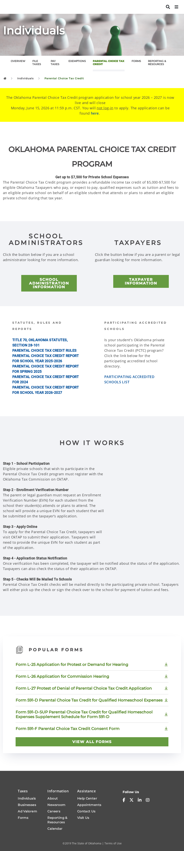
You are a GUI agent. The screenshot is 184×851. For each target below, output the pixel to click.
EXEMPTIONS (77, 61)
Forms (23, 818)
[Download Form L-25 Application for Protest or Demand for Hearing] (92, 664)
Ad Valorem (27, 811)
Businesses (27, 805)
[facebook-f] (124, 800)
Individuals (27, 798)
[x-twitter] (131, 800)
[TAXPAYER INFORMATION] (141, 281)
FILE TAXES (36, 62)
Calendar (54, 829)
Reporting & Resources (57, 820)
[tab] (21, 62)
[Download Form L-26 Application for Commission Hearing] (92, 676)
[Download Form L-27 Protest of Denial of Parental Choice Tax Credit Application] (92, 688)
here (95, 113)
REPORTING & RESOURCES (157, 62)
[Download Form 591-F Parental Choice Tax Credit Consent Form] (92, 728)
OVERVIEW (18, 61)
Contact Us (86, 811)
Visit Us (83, 818)
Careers (53, 811)
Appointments (89, 805)
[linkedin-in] (140, 800)
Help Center (87, 798)
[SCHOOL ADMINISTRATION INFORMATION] (49, 283)
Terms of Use (113, 843)
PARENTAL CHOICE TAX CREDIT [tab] (108, 62)
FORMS (136, 61)
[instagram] (148, 800)
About (52, 798)
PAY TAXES (55, 62)
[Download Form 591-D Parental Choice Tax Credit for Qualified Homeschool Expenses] (92, 700)
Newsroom (56, 805)
